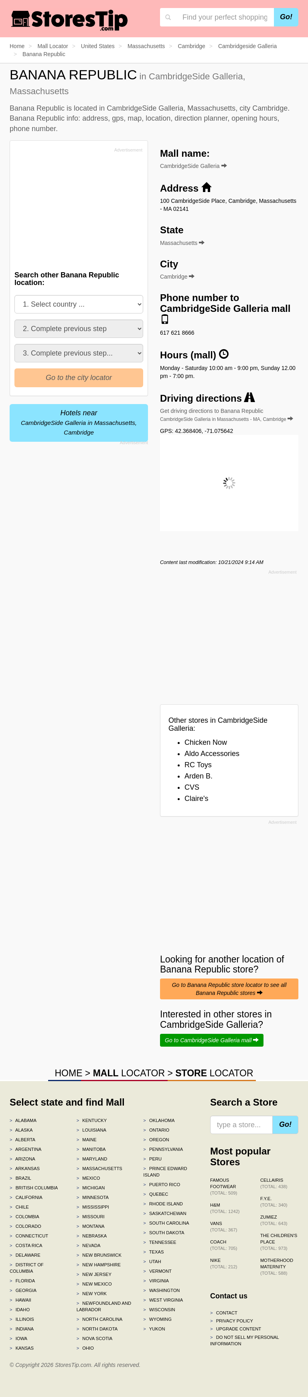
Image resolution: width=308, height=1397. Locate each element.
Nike (223, 1263)
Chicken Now (205, 742)
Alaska (21, 1130)
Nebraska (92, 1235)
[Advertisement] (75, 211)
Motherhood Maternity (276, 1267)
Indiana (22, 1328)
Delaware (25, 1255)
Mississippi (93, 1207)
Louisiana (91, 1130)
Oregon (156, 1139)
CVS (191, 787)
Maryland (92, 1158)
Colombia (24, 1216)
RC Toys (198, 765)
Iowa (18, 1338)
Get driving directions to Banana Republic (226, 415)
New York (92, 1293)
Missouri (91, 1216)
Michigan (91, 1187)
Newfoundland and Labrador (104, 1306)
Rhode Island (163, 1203)
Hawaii (20, 1300)
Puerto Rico (161, 1184)
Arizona (22, 1158)
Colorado (25, 1226)
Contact (223, 1312)
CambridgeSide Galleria (193, 166)
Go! (286, 17)
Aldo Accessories (211, 754)
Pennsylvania (163, 1149)
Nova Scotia (95, 1338)
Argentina (25, 1149)
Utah (152, 1261)
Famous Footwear (223, 1186)
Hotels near (79, 422)
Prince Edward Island (165, 1171)
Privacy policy (231, 1320)
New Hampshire (99, 1264)
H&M (225, 1208)
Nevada (89, 1245)
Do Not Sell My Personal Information (244, 1340)
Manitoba (91, 1149)
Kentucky (92, 1120)
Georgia (23, 1290)
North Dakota (97, 1328)
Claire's (196, 799)
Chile (19, 1207)
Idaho (20, 1309)
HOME (68, 1073)
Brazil (20, 1178)
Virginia (156, 1280)
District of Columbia (27, 1268)
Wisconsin (159, 1309)
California (26, 1197)
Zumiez (273, 1220)
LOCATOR (129, 1073)
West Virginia (163, 1300)
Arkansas (25, 1168)
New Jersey (94, 1274)
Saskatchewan (164, 1213)
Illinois (22, 1319)
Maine (87, 1139)
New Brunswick (99, 1255)
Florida (22, 1280)
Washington (161, 1290)
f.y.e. (273, 1201)
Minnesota (93, 1197)
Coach (223, 1245)
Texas (153, 1251)
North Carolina (100, 1319)
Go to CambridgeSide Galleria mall (212, 1040)
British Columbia (34, 1187)
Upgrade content (235, 1328)
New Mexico (94, 1284)
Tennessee (159, 1242)
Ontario (156, 1130)
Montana (91, 1226)
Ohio (85, 1348)
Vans (223, 1226)
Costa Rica (26, 1245)
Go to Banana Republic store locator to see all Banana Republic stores (229, 989)
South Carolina (166, 1223)
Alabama (23, 1120)
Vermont (157, 1271)
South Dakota (163, 1232)
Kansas (22, 1348)
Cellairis (273, 1183)
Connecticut (29, 1235)
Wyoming (157, 1319)
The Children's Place (278, 1242)
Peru (152, 1158)
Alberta (22, 1139)
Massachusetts (99, 1168)
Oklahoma (158, 1120)
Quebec (155, 1194)
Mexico (88, 1178)
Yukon (154, 1328)
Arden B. (198, 776)
